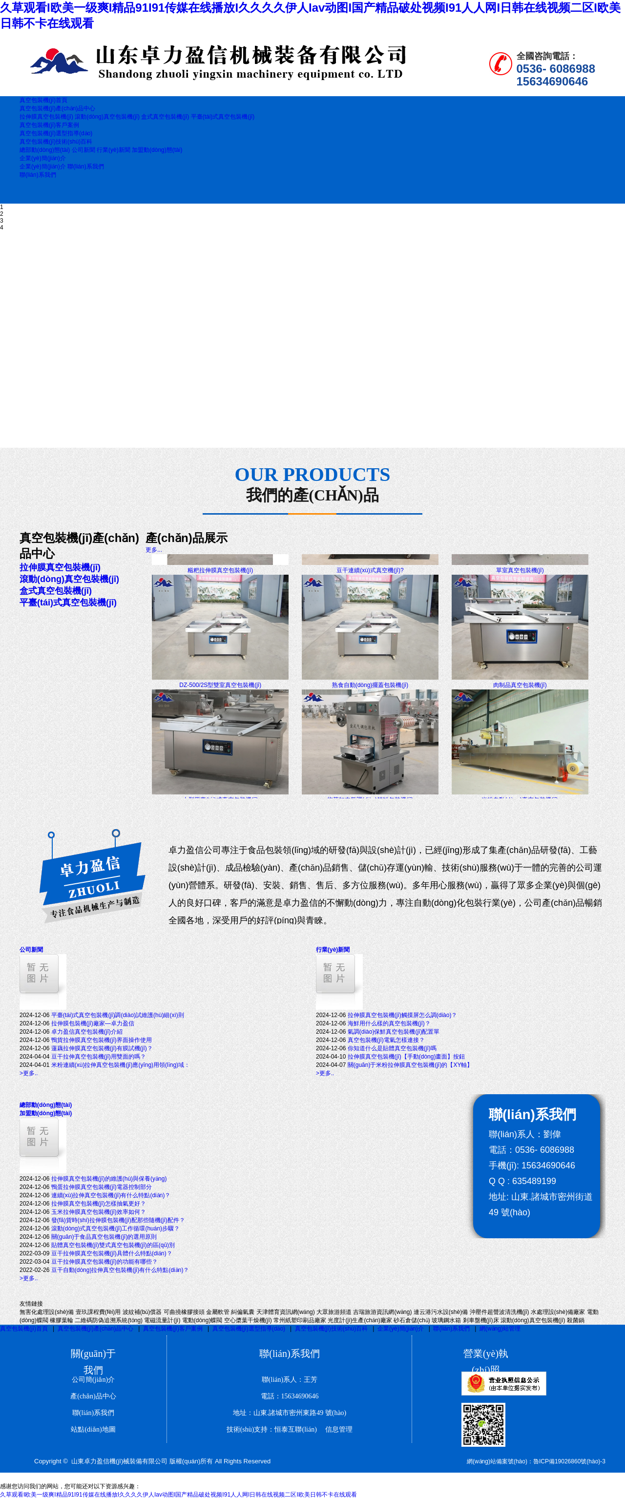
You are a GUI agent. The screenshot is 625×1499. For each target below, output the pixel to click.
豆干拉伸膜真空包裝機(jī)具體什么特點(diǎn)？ (111, 1253)
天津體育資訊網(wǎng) (285, 1312)
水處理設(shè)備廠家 (558, 1312)
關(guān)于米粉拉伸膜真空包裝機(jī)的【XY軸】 (410, 1065)
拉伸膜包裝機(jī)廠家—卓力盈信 (92, 1023)
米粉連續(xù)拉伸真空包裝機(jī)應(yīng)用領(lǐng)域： (120, 1065)
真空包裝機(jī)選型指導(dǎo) (248, 1328)
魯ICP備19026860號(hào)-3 (569, 1461)
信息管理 (335, 1429)
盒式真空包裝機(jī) (165, 116)
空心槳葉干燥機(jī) (248, 1320)
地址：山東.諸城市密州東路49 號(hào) (290, 1412)
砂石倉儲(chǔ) (412, 1320)
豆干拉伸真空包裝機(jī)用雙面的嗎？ (98, 1056)
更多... (154, 549)
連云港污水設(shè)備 (441, 1312)
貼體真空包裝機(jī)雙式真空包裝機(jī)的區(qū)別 (113, 1245)
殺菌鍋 (575, 1320)
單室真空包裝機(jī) (520, 577)
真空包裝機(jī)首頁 (24, 1328)
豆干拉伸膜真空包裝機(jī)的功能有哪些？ (104, 1261)
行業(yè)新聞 (113, 149)
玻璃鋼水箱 (446, 1320)
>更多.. (29, 1073)
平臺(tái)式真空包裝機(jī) (223, 116)
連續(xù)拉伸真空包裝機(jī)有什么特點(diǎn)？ (111, 1195)
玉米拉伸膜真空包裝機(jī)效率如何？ (98, 1211)
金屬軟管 (217, 1312)
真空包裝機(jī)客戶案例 (173, 1328)
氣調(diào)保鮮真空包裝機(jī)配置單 (394, 1031)
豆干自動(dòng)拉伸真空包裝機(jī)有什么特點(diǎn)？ (120, 1270)
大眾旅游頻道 (334, 1312)
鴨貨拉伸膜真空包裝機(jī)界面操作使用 (101, 1040)
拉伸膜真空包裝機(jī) (47, 116)
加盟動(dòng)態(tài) (157, 149)
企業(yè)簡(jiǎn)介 (43, 166)
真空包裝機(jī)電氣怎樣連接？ (386, 1040)
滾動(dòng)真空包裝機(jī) (108, 116)
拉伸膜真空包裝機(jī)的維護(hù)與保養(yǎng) (109, 1178)
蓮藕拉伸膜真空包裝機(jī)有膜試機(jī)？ (102, 1048)
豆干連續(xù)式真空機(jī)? (369, 577)
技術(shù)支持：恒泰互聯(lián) (272, 1429)
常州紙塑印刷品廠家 (299, 1320)
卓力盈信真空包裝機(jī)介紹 (87, 1031)
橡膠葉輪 (61, 1320)
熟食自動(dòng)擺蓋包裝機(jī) (370, 691)
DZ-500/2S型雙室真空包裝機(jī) (220, 691)
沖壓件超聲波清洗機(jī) (499, 1312)
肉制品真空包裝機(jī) (520, 691)
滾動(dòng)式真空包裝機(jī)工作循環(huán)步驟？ (115, 1228)
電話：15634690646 (290, 1396)
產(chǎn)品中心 (93, 1396)
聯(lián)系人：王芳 (289, 1379)
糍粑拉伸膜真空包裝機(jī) (220, 577)
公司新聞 (83, 149)
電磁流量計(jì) (162, 1320)
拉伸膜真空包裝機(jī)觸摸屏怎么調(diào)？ (403, 1015)
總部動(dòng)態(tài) (45, 149)
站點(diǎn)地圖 (93, 1429)
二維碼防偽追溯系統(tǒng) (109, 1320)
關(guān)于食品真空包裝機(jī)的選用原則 (104, 1236)
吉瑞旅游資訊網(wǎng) (382, 1312)
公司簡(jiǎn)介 (93, 1379)
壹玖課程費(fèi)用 (98, 1312)
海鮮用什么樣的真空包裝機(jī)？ (389, 1023)
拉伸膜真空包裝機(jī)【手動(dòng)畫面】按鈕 (406, 1056)
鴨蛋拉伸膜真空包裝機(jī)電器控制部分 (101, 1187)
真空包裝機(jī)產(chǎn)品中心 (95, 1328)
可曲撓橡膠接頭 (184, 1312)
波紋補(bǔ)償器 (142, 1312)
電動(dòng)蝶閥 (202, 1320)
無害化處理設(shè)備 (47, 1312)
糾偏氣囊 (242, 1312)
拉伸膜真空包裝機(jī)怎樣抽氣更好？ (98, 1203)
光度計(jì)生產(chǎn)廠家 (360, 1320)
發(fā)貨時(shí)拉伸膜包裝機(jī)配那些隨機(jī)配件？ (118, 1220)
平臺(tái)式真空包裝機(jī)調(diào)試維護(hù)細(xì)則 (117, 1015)
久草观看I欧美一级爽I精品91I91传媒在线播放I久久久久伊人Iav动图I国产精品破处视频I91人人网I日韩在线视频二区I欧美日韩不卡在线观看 (178, 1494)
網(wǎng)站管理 (500, 1328)
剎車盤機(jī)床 (481, 1320)
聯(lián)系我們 (85, 166)
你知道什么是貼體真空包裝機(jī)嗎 (392, 1048)
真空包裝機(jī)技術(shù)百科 (331, 1328)
